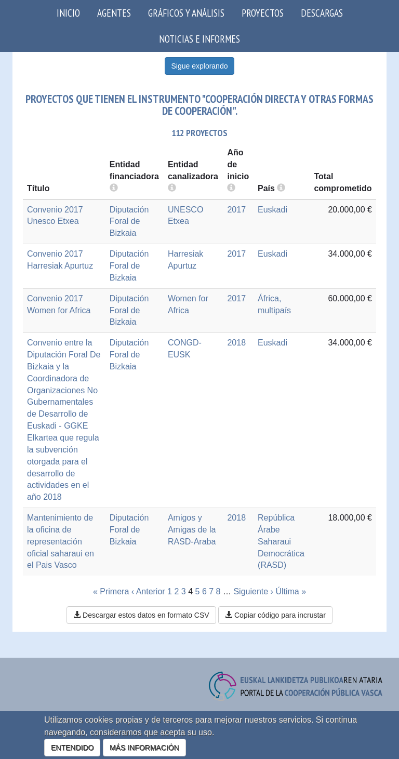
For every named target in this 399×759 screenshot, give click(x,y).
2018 (236, 342)
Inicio (68, 12)
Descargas (322, 12)
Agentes (114, 12)
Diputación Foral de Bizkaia (129, 221)
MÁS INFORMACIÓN (144, 747)
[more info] (231, 188)
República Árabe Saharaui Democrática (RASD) (281, 541)
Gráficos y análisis (186, 12)
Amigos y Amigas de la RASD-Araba (192, 529)
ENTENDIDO (72, 747)
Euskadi (272, 209)
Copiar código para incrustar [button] (275, 615)
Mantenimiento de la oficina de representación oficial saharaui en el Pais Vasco (60, 541)
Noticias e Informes (199, 38)
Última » (290, 591)
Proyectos (263, 12)
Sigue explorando (199, 66)
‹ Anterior (148, 591)
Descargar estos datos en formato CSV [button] (141, 615)
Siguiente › (253, 591)
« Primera (111, 591)
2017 (236, 209)
